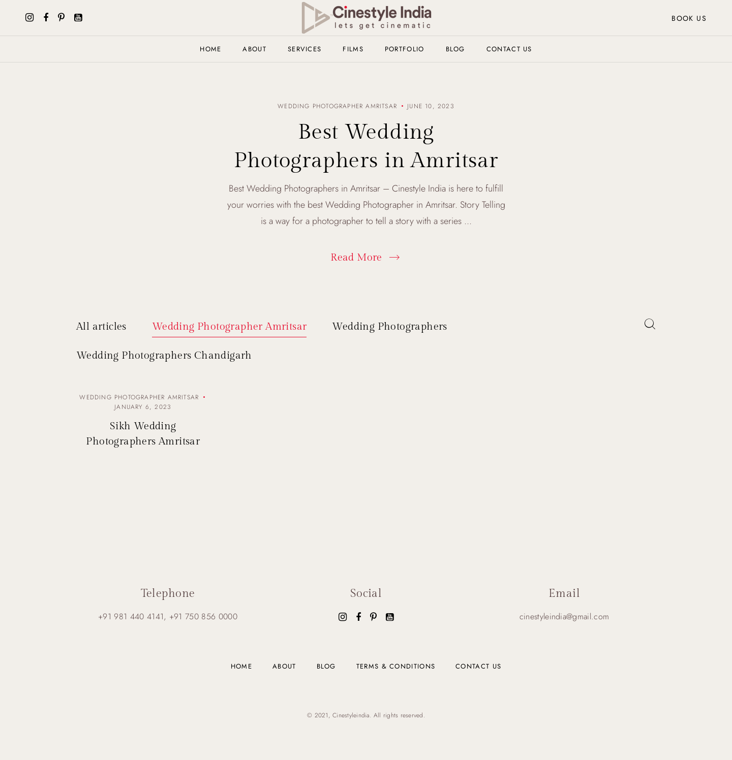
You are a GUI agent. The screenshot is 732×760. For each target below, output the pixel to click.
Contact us (509, 49)
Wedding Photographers (389, 327)
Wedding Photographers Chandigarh (164, 356)
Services (304, 49)
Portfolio (404, 49)
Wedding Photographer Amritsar (229, 327)
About (254, 49)
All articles (101, 327)
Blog (455, 49)
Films (353, 49)
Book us (689, 18)
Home (210, 49)
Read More (366, 257)
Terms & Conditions (395, 666)
